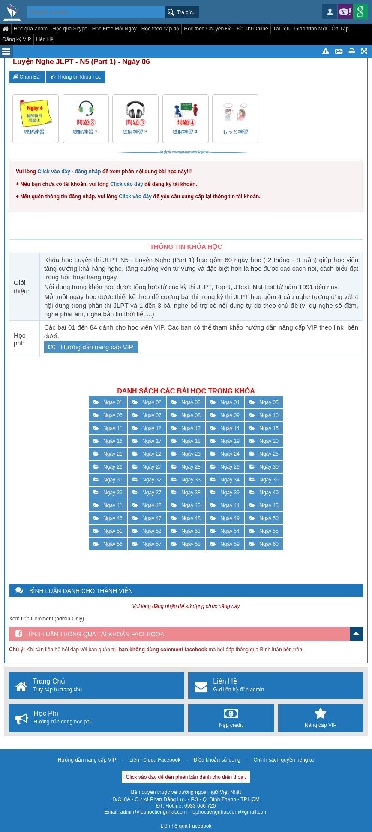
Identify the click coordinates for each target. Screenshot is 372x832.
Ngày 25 (264, 454)
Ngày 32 (147, 480)
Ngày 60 (264, 544)
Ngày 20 (264, 441)
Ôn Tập (339, 29)
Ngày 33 (186, 480)
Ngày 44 (225, 505)
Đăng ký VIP (17, 39)
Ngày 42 (147, 505)
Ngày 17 (147, 441)
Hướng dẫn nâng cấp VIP (90, 347)
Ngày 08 (186, 415)
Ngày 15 (264, 428)
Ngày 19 (225, 441)
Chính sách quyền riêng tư (283, 760)
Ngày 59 (225, 544)
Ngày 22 (147, 454)
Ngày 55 (264, 531)
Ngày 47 (147, 518)
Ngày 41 (108, 505)
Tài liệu (281, 29)
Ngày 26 (108, 467)
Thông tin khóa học (76, 77)
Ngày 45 (264, 505)
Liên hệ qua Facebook (154, 760)
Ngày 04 (225, 402)
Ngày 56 (108, 544)
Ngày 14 (225, 428)
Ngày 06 (108, 415)
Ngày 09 (225, 415)
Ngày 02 (147, 402)
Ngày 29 (225, 467)
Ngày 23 (186, 454)
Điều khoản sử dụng (217, 760)
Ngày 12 (147, 428)
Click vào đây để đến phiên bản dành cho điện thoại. (186, 777)
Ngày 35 (264, 480)
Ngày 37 (147, 493)
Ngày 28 (186, 467)
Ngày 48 (186, 518)
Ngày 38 (186, 493)
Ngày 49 (225, 518)
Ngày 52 (147, 531)
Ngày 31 (108, 480)
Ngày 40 (264, 493)
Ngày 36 (108, 493)
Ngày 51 (108, 531)
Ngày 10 (264, 415)
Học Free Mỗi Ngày (114, 29)
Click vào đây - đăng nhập (69, 172)
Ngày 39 (225, 493)
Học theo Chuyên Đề (208, 29)
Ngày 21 (108, 454)
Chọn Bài (27, 77)
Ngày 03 (186, 402)
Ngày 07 (147, 415)
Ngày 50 (264, 518)
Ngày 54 (225, 531)
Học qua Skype (69, 29)
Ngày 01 (108, 402)
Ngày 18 (186, 441)
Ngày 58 (186, 544)
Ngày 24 (225, 454)
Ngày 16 (108, 441)
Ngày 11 (108, 428)
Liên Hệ (45, 39)
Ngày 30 (264, 467)
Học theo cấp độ (160, 29)
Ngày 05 (264, 402)
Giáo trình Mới (310, 29)
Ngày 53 (186, 531)
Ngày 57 (147, 544)
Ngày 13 (186, 428)
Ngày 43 (186, 505)
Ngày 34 (225, 480)
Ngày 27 (147, 467)
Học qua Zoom (31, 29)
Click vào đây (126, 184)
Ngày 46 (108, 518)
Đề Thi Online (252, 29)
